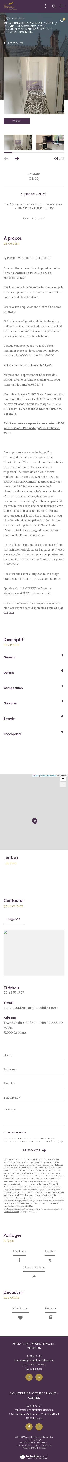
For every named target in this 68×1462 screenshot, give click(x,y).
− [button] (63, 784)
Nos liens (46, 1445)
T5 (41, 26)
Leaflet (36, 775)
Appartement (27, 26)
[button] (16, 159)
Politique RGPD (29, 1448)
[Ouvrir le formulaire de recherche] (54, 6)
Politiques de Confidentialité (45, 1209)
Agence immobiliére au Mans (23, 23)
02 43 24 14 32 (34, 1356)
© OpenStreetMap (48, 775)
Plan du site (41, 1442)
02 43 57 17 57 (14, 992)
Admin (37, 1445)
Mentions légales (24, 1445)
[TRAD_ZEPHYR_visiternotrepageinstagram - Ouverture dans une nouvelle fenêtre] (39, 1377)
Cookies (42, 1448)
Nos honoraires (27, 1442)
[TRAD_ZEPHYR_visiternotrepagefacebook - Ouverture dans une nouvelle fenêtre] (29, 1377)
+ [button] (63, 779)
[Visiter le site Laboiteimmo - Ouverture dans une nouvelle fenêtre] (34, 1454)
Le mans (9, 26)
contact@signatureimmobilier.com (31, 1007)
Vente (49, 23)
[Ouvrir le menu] (62, 6)
